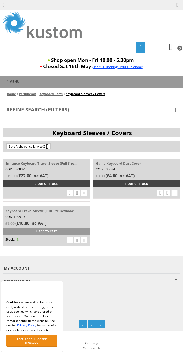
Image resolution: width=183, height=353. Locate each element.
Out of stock (46, 184)
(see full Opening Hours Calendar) (117, 67)
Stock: (10, 239)
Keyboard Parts (51, 94)
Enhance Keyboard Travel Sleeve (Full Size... (41, 163)
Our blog (91, 343)
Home (11, 94)
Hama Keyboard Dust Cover (118, 163)
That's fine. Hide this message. (32, 341)
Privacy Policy (26, 325)
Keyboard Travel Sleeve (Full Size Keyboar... (41, 211)
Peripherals (27, 94)
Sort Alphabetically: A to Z (28, 146)
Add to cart (46, 231)
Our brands (91, 348)
